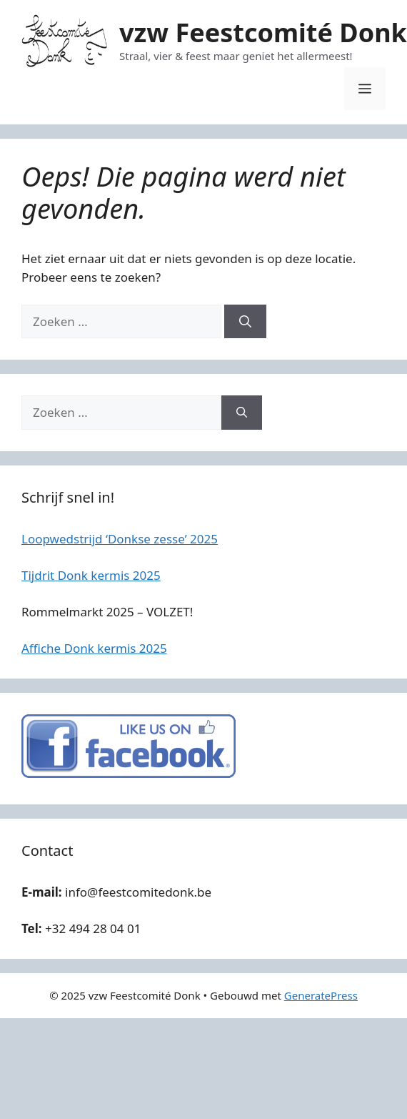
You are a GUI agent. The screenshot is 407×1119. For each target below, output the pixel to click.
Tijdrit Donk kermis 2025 (91, 575)
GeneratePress (321, 995)
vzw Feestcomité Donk (263, 32)
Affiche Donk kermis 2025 (94, 648)
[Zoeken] (245, 322)
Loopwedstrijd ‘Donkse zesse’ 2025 (119, 539)
